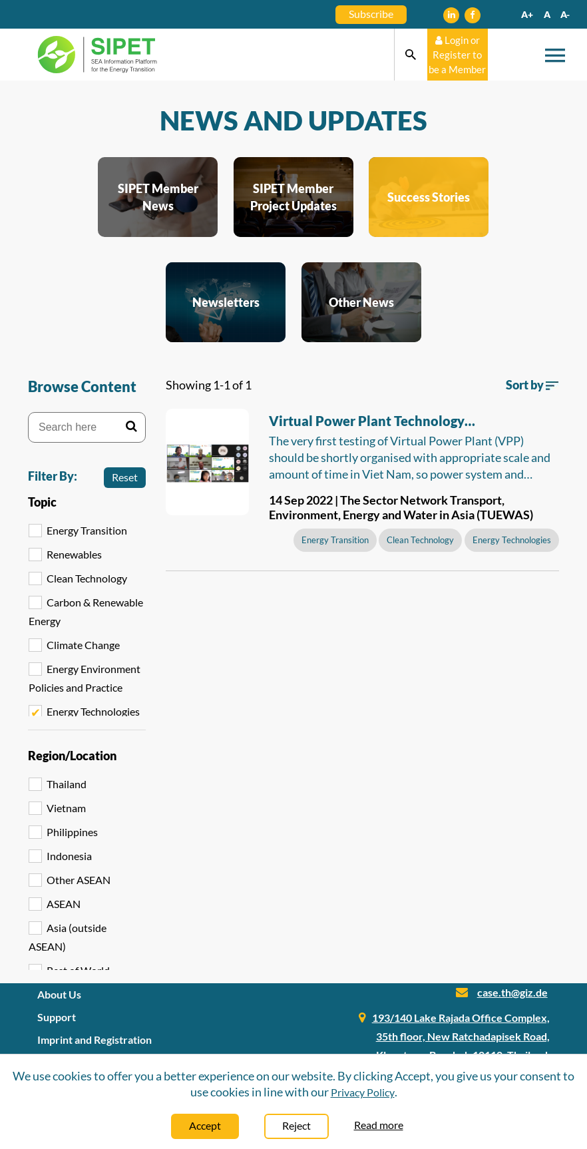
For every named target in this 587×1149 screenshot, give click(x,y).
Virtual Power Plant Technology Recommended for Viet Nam (367, 423)
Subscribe (371, 13)
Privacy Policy (363, 1092)
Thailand (67, 784)
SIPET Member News (158, 197)
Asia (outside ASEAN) (67, 937)
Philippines (72, 831)
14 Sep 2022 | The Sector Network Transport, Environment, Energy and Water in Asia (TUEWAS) (401, 507)
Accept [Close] (205, 1125)
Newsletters (226, 302)
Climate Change (83, 644)
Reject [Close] (296, 1125)
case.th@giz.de (512, 992)
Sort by (532, 384)
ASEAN (64, 903)
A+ (527, 14)
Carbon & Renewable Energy (86, 611)
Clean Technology (87, 578)
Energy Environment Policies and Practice (84, 678)
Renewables (74, 554)
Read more (378, 1124)
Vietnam (66, 808)
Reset (125, 477)
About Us (59, 994)
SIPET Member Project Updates (293, 197)
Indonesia (69, 855)
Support (56, 1017)
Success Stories (428, 197)
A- (565, 14)
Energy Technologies (93, 711)
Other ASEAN (78, 879)
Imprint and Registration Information (94, 1048)
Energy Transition (87, 530)
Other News (361, 302)
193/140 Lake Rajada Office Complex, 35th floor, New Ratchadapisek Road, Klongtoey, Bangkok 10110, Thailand (461, 1036)
